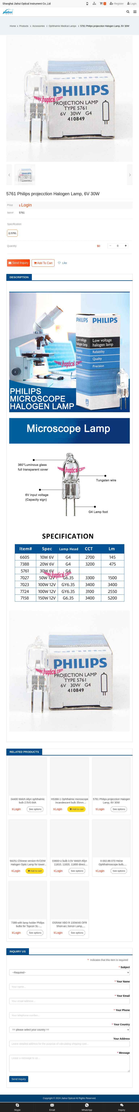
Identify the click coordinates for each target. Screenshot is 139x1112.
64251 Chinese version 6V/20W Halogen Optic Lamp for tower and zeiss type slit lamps (28, 864)
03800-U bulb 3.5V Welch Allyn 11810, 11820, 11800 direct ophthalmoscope (69, 864)
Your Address (121, 1038)
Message (123, 1053)
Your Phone (121, 1010)
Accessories (38, 26)
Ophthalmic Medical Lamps (63, 26)
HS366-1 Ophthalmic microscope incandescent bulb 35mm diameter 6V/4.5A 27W (69, 803)
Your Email (122, 996)
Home (13, 26)
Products (24, 26)
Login (17, 809)
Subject (124, 967)
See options (35, 809)
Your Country (121, 1025)
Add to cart (77, 809)
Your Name (122, 982)
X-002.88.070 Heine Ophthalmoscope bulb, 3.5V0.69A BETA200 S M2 (111, 864)
